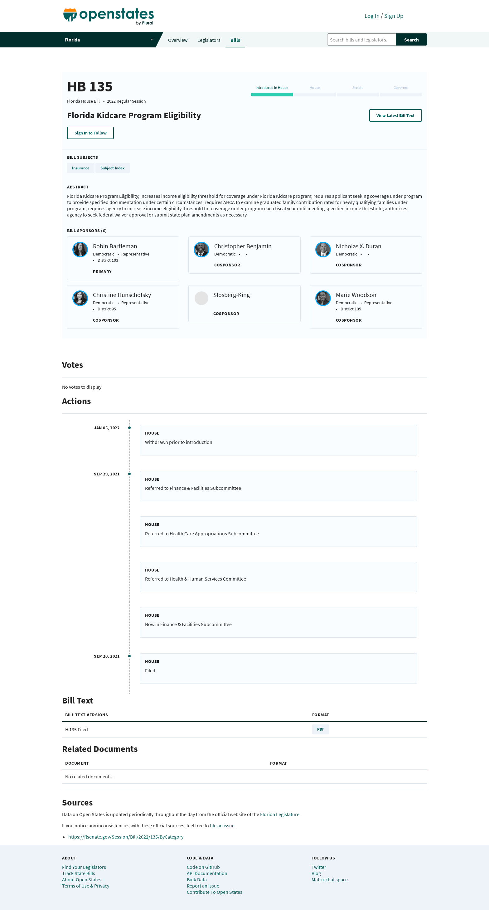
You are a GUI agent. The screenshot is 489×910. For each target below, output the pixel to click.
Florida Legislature (279, 814)
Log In (372, 15)
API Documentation (207, 873)
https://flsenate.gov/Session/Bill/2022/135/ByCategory (125, 837)
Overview (177, 40)
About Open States (81, 879)
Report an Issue (203, 886)
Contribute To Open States (214, 892)
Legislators (208, 40)
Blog (316, 873)
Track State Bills (78, 873)
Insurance (81, 167)
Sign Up (394, 15)
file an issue (222, 825)
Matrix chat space (330, 879)
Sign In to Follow (91, 133)
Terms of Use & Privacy (85, 886)
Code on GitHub (203, 867)
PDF (320, 729)
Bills (235, 40)
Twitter (319, 867)
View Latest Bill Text (395, 115)
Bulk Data (197, 879)
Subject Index (112, 167)
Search (411, 39)
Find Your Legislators (84, 867)
